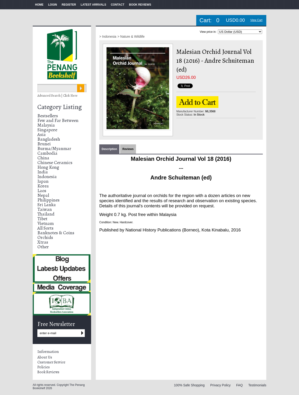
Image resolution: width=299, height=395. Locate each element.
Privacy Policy (220, 385)
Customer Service (51, 362)
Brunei (44, 144)
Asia (41, 134)
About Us (44, 357)
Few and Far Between (57, 120)
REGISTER (69, 4)
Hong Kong (48, 167)
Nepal (43, 195)
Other (43, 247)
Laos (41, 190)
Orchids (45, 237)
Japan (43, 181)
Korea (43, 186)
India (42, 172)
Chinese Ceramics (54, 162)
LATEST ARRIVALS (93, 4)
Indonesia (47, 176)
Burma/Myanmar (54, 148)
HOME (39, 4)
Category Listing (59, 106)
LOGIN (52, 4)
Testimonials (257, 385)
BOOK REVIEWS (140, 4)
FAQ (239, 385)
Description (109, 149)
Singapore (47, 130)
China (43, 158)
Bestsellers (47, 116)
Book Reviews (48, 372)
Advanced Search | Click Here (57, 95)
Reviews (128, 149)
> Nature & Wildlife (131, 36)
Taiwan (44, 209)
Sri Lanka (46, 204)
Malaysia (46, 125)
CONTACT (117, 4)
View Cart (256, 20)
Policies (43, 367)
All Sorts (45, 228)
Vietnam (45, 223)
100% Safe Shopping (189, 385)
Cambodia (47, 153)
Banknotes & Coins (55, 233)
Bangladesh (48, 139)
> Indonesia (107, 36)
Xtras (42, 242)
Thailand (45, 214)
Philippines (48, 200)
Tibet (42, 219)
